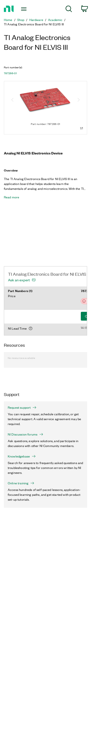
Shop (21, 20)
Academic (55, 20)
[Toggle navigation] (24, 9)
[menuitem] (68, 9)
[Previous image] (12, 100)
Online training (21, 483)
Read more (11, 197)
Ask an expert (19, 279)
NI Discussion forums (25, 434)
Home (8, 20)
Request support (22, 407)
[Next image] (78, 100)
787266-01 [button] (10, 73)
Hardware (36, 20)
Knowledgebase (22, 456)
